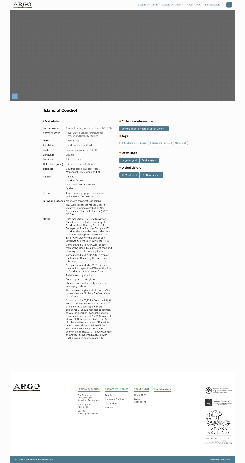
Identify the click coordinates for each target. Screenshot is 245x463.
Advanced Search (44, 459)
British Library (128, 143)
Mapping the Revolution (84, 405)
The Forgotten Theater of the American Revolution (88, 398)
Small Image (148, 160)
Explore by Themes (172, 4)
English (143, 143)
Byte (228, 459)
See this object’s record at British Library (143, 128)
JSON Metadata (150, 175)
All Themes (29, 459)
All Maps (19, 459)
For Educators (212, 4)
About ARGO (194, 4)
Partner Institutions (140, 400)
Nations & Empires (114, 399)
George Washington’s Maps (88, 412)
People (108, 395)
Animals (109, 407)
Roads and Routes (161, 143)
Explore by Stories (148, 4)
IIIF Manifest (128, 175)
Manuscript (180, 143)
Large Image (128, 160)
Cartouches (111, 403)
